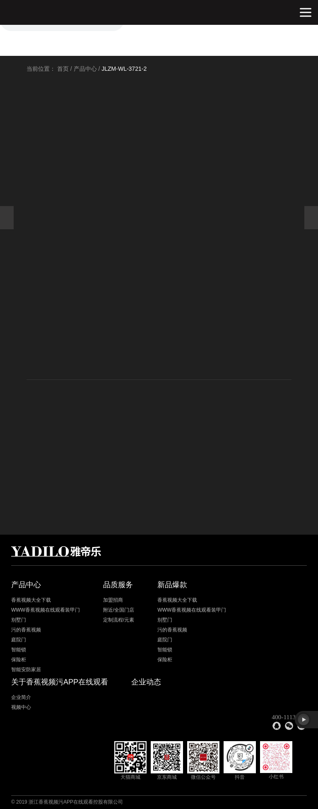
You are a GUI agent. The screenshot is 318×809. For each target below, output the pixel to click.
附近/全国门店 (118, 610)
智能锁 (18, 650)
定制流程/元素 (118, 620)
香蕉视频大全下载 (31, 600)
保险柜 (18, 660)
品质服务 (118, 585)
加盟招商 (113, 600)
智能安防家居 (26, 669)
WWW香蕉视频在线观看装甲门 (45, 610)
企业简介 (21, 697)
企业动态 (146, 682)
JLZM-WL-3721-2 (124, 68)
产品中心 (85, 68)
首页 (63, 68)
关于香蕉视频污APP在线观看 (59, 682)
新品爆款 (172, 585)
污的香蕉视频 (26, 630)
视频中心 (21, 707)
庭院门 (18, 640)
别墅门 (18, 620)
